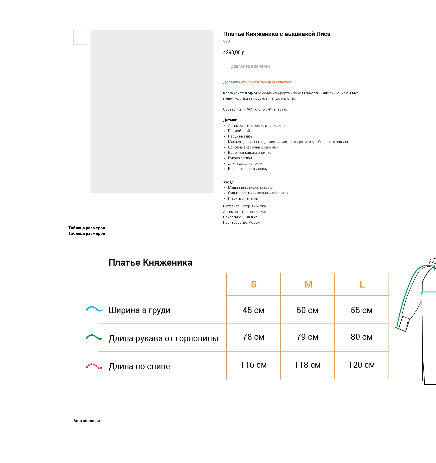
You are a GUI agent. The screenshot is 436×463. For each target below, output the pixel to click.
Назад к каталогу (23, 7)
